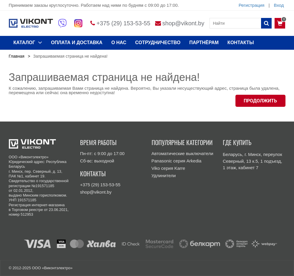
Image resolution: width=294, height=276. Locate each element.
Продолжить (260, 101)
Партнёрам (204, 42)
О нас (118, 42)
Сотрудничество (157, 42)
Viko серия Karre (168, 168)
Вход (279, 5)
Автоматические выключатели (182, 153)
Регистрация (252, 5)
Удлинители (164, 175)
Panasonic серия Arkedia (177, 160)
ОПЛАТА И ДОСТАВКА (76, 42)
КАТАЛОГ (28, 42)
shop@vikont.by (183, 23)
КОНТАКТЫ (240, 42)
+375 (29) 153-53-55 (123, 23)
